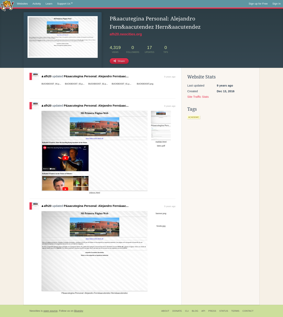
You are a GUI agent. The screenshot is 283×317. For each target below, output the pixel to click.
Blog (195, 311)
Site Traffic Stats (198, 96)
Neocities (34, 310)
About (165, 311)
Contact (248, 311)
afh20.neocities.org (126, 34)
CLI (187, 311)
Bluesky (78, 310)
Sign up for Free (258, 3)
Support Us (65, 3)
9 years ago (169, 77)
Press (212, 311)
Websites (22, 3)
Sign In (276, 3)
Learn (49, 3)
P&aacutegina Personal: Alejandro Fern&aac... (96, 76)
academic (193, 117)
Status (223, 311)
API (203, 311)
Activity (36, 3)
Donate (177, 311)
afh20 (46, 76)
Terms (235, 311)
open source (50, 310)
